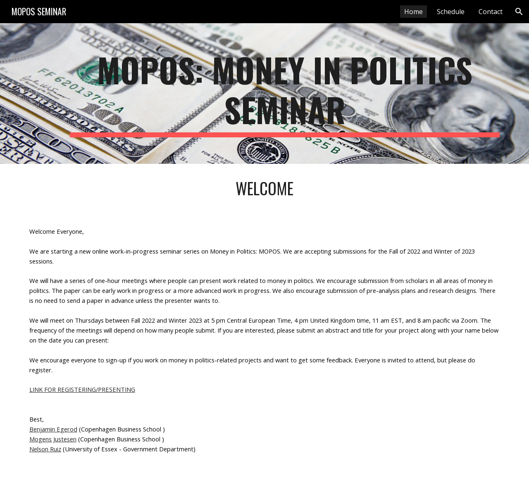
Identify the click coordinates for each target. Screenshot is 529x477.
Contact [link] (491, 11)
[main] (285, 93)
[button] (519, 12)
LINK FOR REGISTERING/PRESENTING (82, 389)
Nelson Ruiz (45, 449)
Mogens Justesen (52, 439)
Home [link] (413, 11)
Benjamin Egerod (53, 429)
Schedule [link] (451, 11)
